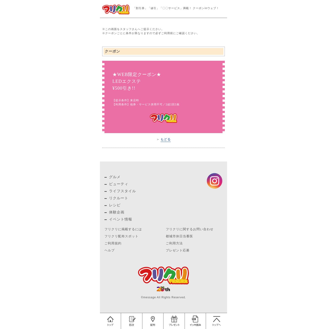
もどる (166, 139)
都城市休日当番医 (179, 236)
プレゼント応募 (178, 250)
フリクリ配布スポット (121, 236)
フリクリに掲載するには (123, 229)
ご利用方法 (174, 243)
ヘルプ (109, 250)
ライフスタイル (122, 191)
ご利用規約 (112, 243)
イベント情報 (120, 219)
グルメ (115, 177)
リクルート (118, 198)
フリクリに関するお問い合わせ (189, 229)
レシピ (115, 205)
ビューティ (118, 184)
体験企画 (116, 212)
